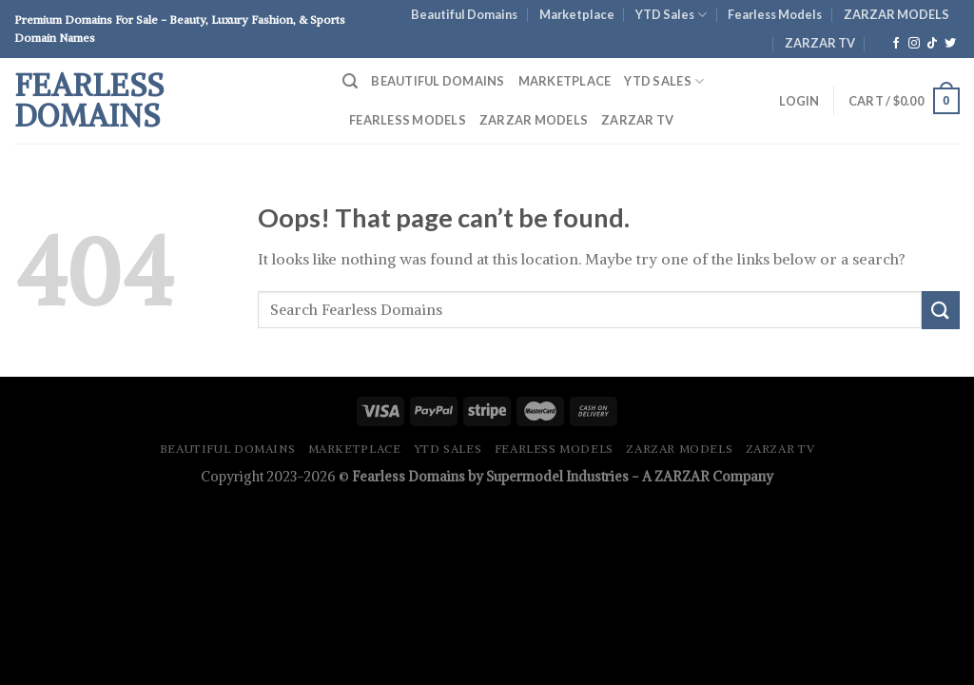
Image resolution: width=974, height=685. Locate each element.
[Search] (350, 81)
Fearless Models (775, 14)
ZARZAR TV (820, 42)
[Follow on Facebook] (896, 43)
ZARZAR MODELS (896, 14)
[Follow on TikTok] (932, 43)
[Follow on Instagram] (914, 43)
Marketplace (576, 14)
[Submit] (941, 309)
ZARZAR (682, 476)
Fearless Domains (89, 100)
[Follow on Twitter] (950, 43)
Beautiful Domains (464, 14)
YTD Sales (671, 15)
